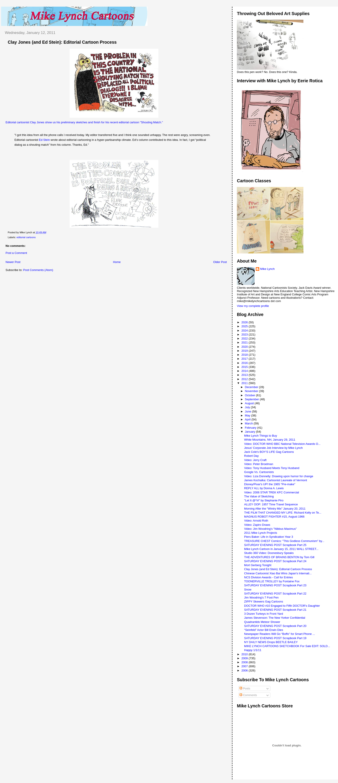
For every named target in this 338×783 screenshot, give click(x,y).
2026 (245, 322)
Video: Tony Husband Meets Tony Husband (271, 468)
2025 (245, 326)
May (248, 415)
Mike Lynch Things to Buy (260, 435)
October (250, 395)
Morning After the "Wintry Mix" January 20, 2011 (275, 508)
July (248, 407)
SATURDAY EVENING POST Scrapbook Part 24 (275, 561)
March (249, 423)
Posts (245, 688)
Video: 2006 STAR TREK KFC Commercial (271, 492)
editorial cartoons (26, 237)
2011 (245, 383)
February (251, 427)
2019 (245, 350)
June (248, 411)
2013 (245, 375)
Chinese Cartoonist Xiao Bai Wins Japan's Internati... (278, 573)
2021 (245, 342)
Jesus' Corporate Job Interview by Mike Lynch (273, 447)
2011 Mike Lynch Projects (260, 532)
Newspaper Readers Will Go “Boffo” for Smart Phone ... (279, 634)
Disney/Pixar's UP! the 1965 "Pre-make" (269, 484)
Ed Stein (44, 139)
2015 (245, 367)
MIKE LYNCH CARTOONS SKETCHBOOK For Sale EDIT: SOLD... (287, 646)
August (250, 403)
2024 (245, 330)
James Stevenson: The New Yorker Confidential (274, 617)
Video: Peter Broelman (258, 464)
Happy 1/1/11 (252, 650)
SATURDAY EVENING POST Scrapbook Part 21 (275, 609)
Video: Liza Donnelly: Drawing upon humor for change (278, 476)
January (250, 431)
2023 (245, 334)
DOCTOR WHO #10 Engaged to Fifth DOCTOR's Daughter (282, 605)
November (252, 391)
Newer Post (13, 262)
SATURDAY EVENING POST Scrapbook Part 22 (275, 593)
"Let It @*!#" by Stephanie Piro (263, 500)
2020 (245, 346)
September (252, 399)
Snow (248, 589)
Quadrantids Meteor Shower (262, 622)
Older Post (220, 262)
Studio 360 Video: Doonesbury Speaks (269, 553)
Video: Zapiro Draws (257, 524)
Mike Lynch (267, 269)
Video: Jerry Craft (255, 460)
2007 (245, 666)
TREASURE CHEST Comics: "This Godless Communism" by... (284, 541)
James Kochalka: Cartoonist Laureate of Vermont (275, 480)
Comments (248, 695)
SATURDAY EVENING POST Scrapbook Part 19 (275, 638)
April (248, 419)
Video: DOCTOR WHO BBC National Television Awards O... (282, 443)
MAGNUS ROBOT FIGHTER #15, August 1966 (274, 516)
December (252, 387)
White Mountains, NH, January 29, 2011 (269, 439)
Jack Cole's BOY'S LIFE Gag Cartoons (269, 451)
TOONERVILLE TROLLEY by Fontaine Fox (272, 581)
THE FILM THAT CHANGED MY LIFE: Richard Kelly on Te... (282, 512)
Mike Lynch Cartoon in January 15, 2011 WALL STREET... (281, 549)
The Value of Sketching (259, 496)
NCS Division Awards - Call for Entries (268, 577)
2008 (245, 662)
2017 (245, 358)
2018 (245, 354)
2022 (245, 338)
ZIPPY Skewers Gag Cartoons (263, 601)
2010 (245, 654)
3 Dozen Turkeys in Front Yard (263, 613)
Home (117, 262)
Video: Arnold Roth (256, 520)
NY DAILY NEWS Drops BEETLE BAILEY (271, 642)
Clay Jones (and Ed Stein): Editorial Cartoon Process (62, 42)
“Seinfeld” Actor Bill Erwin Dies (263, 630)
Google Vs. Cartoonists (259, 472)
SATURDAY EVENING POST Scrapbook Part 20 (275, 626)
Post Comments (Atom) (38, 270)
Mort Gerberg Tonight (257, 565)
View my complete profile (253, 306)
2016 (245, 363)
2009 (245, 658)
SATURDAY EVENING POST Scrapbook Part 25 (275, 545)
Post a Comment (16, 253)
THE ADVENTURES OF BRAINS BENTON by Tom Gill (279, 557)
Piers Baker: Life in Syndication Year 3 (268, 536)
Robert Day (251, 455)
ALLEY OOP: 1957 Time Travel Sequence (271, 504)
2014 (245, 371)
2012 (245, 379)
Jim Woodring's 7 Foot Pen (261, 597)
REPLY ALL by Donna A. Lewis (264, 488)
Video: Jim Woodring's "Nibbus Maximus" (270, 528)
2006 (245, 670)
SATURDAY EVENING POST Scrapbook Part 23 (275, 585)
